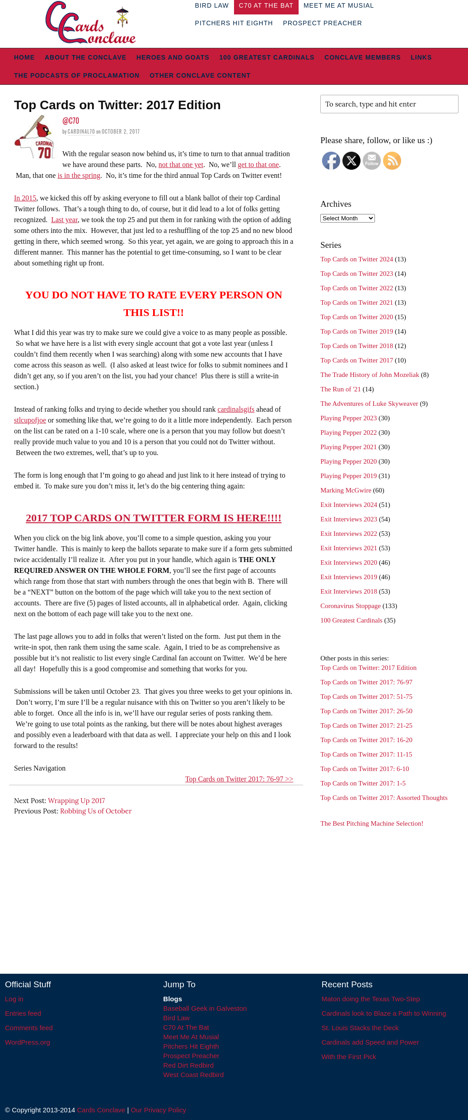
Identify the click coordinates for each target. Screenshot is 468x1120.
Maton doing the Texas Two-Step (371, 999)
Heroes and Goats (172, 57)
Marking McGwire (345, 490)
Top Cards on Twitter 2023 (356, 273)
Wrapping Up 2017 (76, 800)
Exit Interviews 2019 (348, 577)
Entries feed (23, 1013)
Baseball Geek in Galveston (205, 1008)
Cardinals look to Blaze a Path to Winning (384, 1013)
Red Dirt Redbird (188, 1065)
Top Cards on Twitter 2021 (356, 302)
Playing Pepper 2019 (348, 475)
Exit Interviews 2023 (348, 519)
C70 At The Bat (186, 1027)
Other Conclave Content (200, 75)
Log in (14, 999)
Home (24, 57)
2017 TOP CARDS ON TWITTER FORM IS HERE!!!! (153, 518)
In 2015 (25, 198)
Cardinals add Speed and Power (370, 1042)
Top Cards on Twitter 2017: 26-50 (366, 711)
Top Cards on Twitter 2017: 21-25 (366, 725)
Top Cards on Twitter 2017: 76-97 (366, 682)
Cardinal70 (81, 131)
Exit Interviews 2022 (348, 533)
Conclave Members (362, 57)
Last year (64, 219)
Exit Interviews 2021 (348, 548)
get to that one (258, 164)
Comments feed (29, 1028)
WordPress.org (27, 1042)
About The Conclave (85, 57)
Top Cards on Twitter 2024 (356, 259)
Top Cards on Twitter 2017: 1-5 (363, 783)
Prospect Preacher (322, 23)
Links (421, 57)
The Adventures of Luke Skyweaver (369, 403)
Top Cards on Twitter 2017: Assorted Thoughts (384, 797)
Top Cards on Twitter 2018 (356, 345)
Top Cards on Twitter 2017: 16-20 (366, 740)
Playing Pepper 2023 (348, 418)
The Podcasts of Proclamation (77, 75)
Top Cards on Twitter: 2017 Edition (368, 667)
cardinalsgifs (236, 409)
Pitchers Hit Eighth (234, 23)
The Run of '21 (340, 389)
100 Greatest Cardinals (267, 57)
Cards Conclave (101, 1110)
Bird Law (176, 1018)
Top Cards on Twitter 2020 (356, 317)
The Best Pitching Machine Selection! (371, 823)
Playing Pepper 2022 (348, 432)
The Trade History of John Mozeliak (369, 374)
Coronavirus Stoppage (350, 605)
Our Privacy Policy (158, 1110)
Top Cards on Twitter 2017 (356, 360)
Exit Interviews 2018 (348, 591)
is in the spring (78, 175)
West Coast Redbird (193, 1074)
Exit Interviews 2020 (348, 562)
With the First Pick (349, 1056)
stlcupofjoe (30, 420)
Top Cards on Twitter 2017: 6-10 (364, 768)
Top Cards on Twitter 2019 (356, 331)
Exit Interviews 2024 (348, 504)
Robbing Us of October (96, 811)
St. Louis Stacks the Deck (360, 1028)
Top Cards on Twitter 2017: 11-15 (366, 754)
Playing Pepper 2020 (348, 461)
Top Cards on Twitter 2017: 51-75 (366, 696)
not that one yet (181, 164)
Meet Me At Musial (191, 1037)
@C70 (70, 120)
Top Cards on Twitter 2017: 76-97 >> (239, 779)
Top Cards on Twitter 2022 (356, 288)
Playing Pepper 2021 (348, 447)
